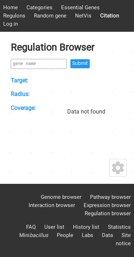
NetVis (83, 15)
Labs (87, 235)
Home (10, 7)
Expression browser (107, 205)
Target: (19, 80)
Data (107, 235)
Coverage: (23, 108)
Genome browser (61, 197)
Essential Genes (80, 7)
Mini (33, 235)
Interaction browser (52, 205)
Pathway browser (110, 197)
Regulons (14, 15)
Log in (10, 24)
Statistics (119, 227)
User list (54, 227)
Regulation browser (108, 213)
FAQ (31, 227)
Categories (39, 7)
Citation (109, 15)
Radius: (20, 94)
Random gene (50, 15)
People (65, 235)
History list (86, 227)
